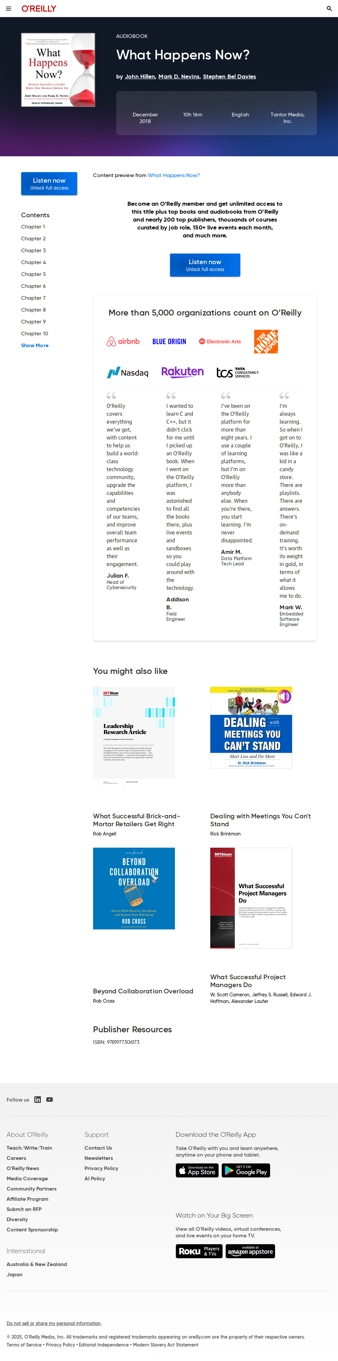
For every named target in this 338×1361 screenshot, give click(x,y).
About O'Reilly (27, 1134)
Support (96, 1134)
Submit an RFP (24, 1209)
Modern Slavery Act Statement (165, 1345)
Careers (16, 1158)
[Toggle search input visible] (329, 8)
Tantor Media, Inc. (288, 117)
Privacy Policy (101, 1168)
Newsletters (98, 1158)
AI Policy (94, 1178)
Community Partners (31, 1188)
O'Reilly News (23, 1168)
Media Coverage (27, 1178)
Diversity (17, 1219)
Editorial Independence (104, 1345)
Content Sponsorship (32, 1229)
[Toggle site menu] (9, 8)
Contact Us (98, 1147)
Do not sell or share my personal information (54, 1323)
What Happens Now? (174, 175)
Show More (35, 345)
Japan (14, 1274)
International (26, 1251)
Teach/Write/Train (29, 1147)
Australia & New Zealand (37, 1264)
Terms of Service (24, 1345)
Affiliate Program (28, 1198)
